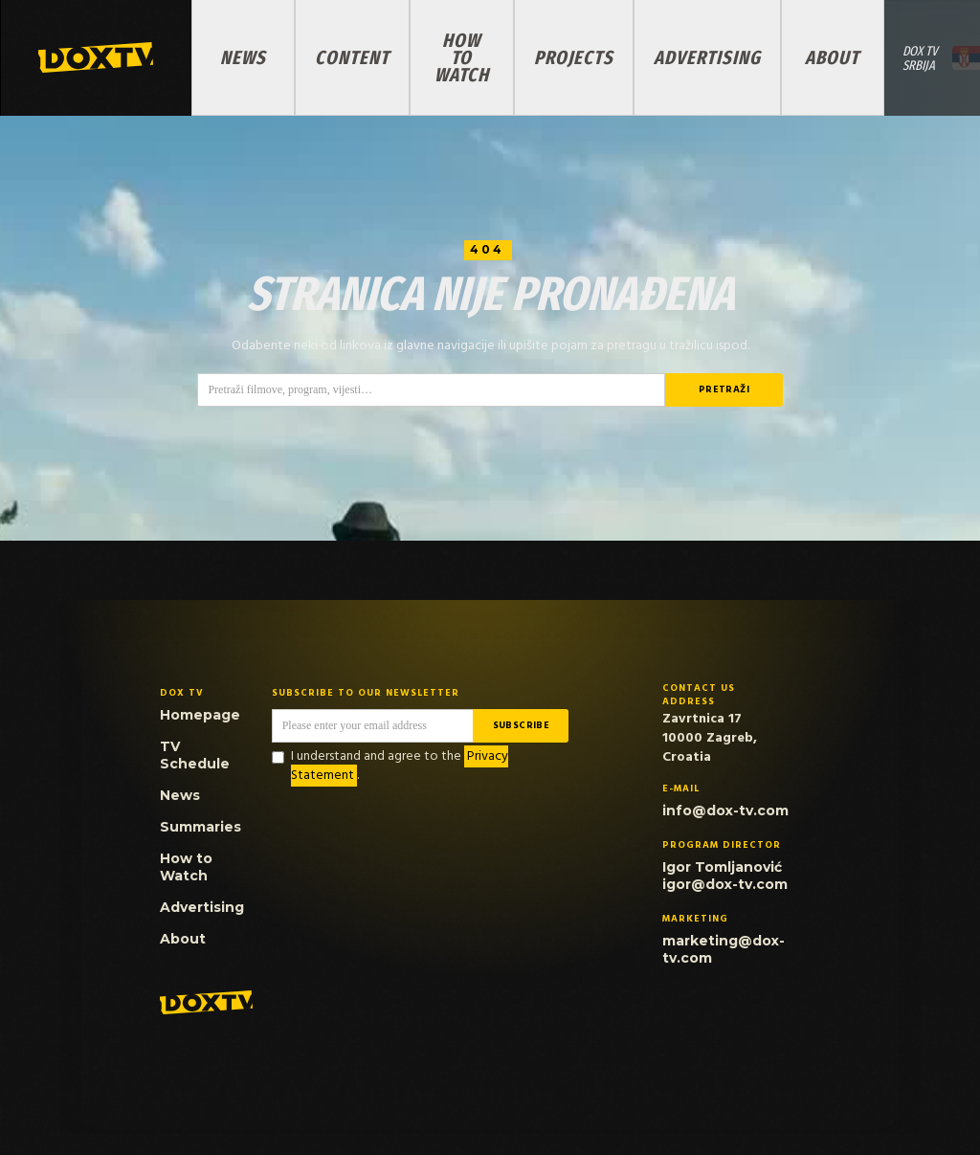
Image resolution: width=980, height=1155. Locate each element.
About (832, 57)
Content (352, 57)
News (243, 57)
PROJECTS (573, 57)
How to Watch (461, 57)
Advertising (707, 57)
